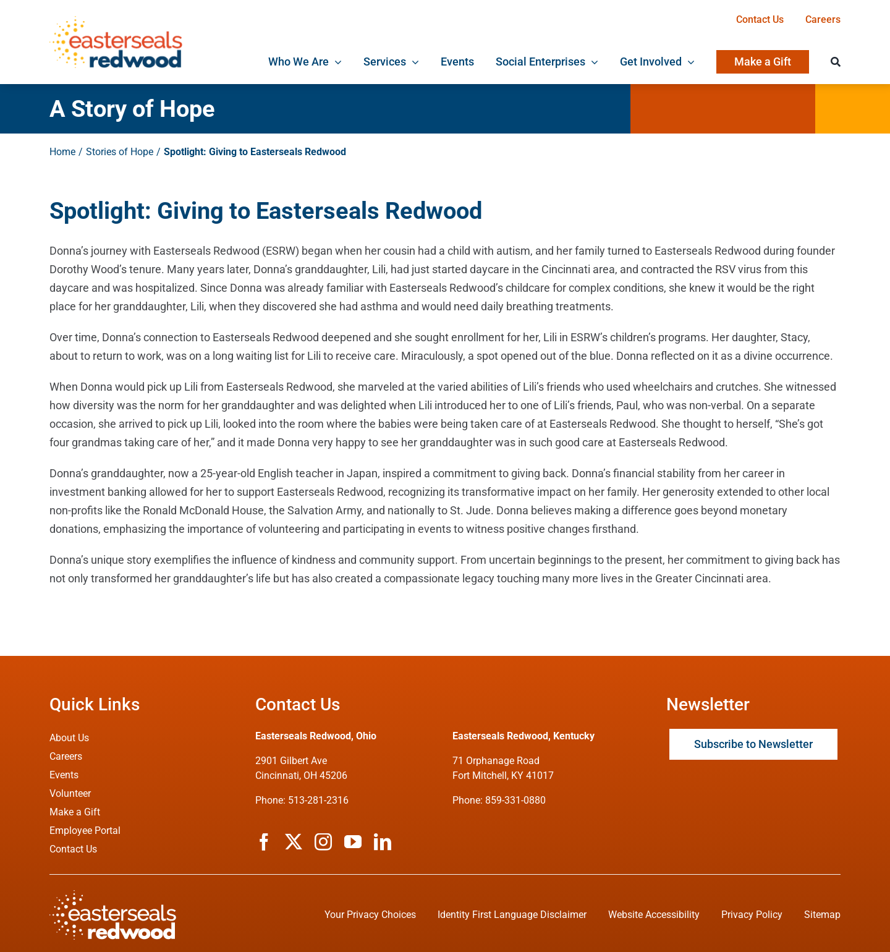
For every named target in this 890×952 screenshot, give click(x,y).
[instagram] (323, 842)
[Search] (836, 62)
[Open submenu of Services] (412, 62)
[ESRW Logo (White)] (112, 895)
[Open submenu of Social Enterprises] (591, 62)
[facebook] (264, 842)
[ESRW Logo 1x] (115, 21)
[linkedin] (382, 842)
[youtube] (353, 842)
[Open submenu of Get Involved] (688, 62)
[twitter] (293, 842)
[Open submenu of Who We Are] (335, 62)
